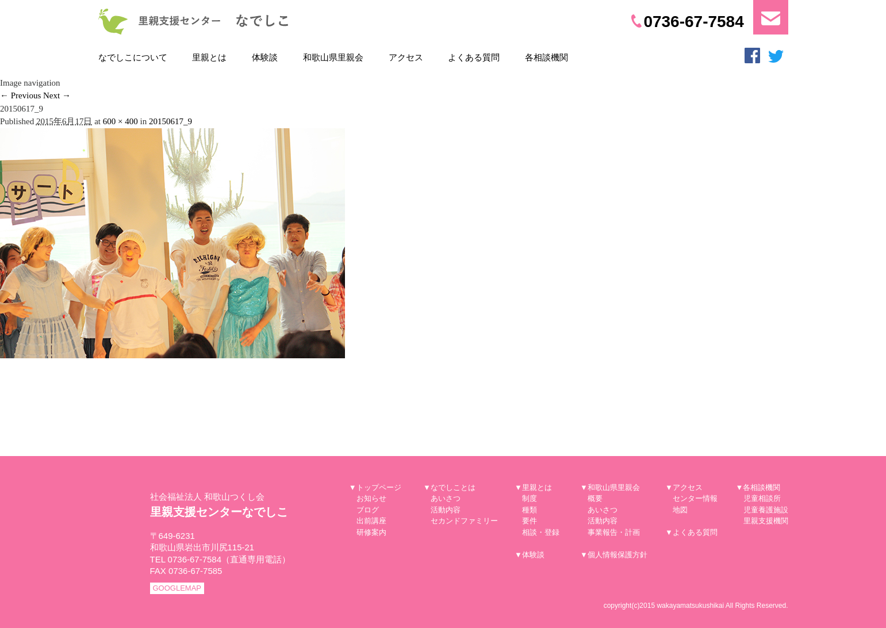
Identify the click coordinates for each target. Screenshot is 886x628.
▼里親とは (533, 487)
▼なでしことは (449, 487)
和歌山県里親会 (333, 57)
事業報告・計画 (614, 532)
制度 (529, 498)
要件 (529, 520)
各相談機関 (546, 57)
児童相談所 (762, 498)
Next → (57, 95)
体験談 (265, 57)
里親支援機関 (765, 520)
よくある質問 (474, 57)
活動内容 (446, 510)
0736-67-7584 (687, 21)
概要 (595, 498)
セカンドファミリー (464, 520)
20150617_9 (170, 121)
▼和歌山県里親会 (610, 487)
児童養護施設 (765, 510)
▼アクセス (684, 487)
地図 (680, 510)
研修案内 (371, 532)
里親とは (209, 57)
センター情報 (695, 498)
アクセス (406, 57)
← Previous (20, 95)
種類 (529, 510)
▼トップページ (375, 487)
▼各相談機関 (758, 487)
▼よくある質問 (691, 532)
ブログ (367, 510)
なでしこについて (132, 57)
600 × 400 (120, 121)
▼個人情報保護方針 (613, 554)
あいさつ (446, 498)
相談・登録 (540, 532)
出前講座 (371, 520)
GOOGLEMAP (177, 588)
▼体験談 (529, 554)
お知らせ (371, 498)
